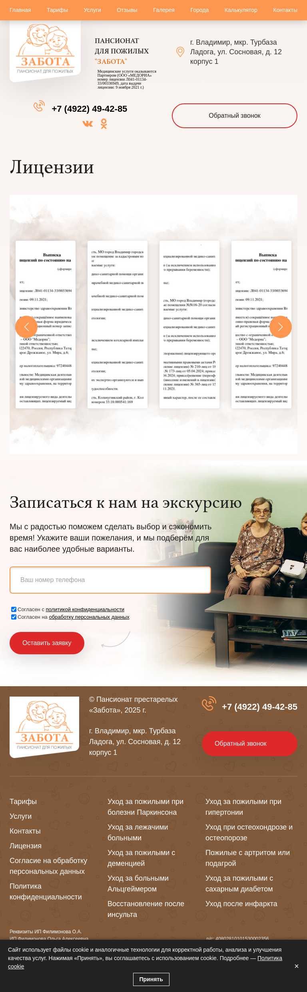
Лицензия (26, 846)
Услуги (92, 10)
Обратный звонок (234, 115)
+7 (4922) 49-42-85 (89, 109)
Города (200, 10)
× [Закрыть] (296, 966)
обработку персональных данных (89, 617)
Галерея (164, 10)
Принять (151, 979)
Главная (20, 10)
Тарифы (57, 10)
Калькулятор (241, 10)
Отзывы (127, 10)
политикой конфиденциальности (85, 609)
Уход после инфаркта (241, 904)
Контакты (285, 10)
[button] (26, 327)
